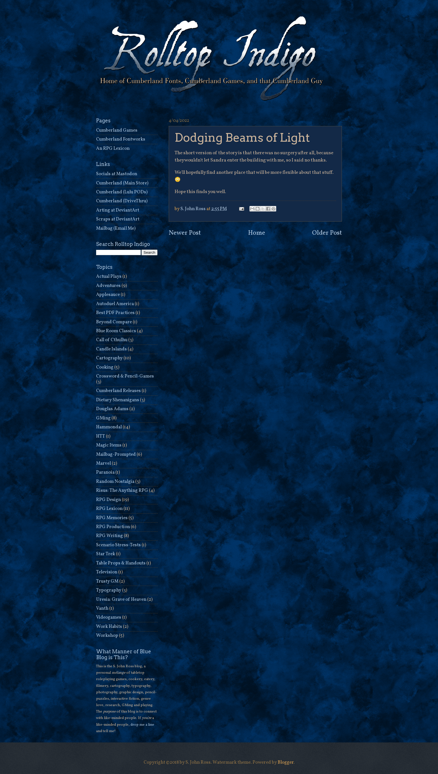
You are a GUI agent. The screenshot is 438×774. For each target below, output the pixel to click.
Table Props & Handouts (121, 563)
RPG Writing (109, 536)
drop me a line (142, 724)
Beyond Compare (114, 322)
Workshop (107, 635)
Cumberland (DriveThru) (121, 201)
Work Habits (109, 626)
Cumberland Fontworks (120, 139)
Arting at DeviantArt (117, 210)
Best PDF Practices (115, 313)
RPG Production (113, 527)
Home (256, 233)
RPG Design (108, 500)
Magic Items (109, 445)
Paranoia (105, 472)
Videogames (108, 617)
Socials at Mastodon (116, 174)
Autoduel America (115, 304)
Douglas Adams (112, 409)
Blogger (286, 762)
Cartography (109, 358)
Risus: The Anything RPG (122, 490)
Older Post (327, 233)
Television (106, 572)
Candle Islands (111, 349)
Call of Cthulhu (111, 340)
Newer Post (185, 233)
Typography (108, 590)
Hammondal (109, 427)
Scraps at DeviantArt (117, 219)
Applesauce (108, 294)
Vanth (102, 608)
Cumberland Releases (118, 391)
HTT (100, 436)
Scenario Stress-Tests (118, 545)
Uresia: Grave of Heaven (121, 599)
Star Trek (105, 554)
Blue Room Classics (116, 331)
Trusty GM (107, 581)
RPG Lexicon (109, 508)
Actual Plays (109, 276)
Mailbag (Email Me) (115, 228)
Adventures (108, 285)
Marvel (103, 463)
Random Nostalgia (115, 481)
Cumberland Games (116, 130)
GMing (103, 418)
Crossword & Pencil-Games (125, 376)
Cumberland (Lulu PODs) (121, 192)
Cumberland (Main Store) (122, 183)
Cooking (104, 367)
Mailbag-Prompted (116, 454)
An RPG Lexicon (113, 148)
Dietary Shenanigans (117, 400)
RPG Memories (112, 518)
